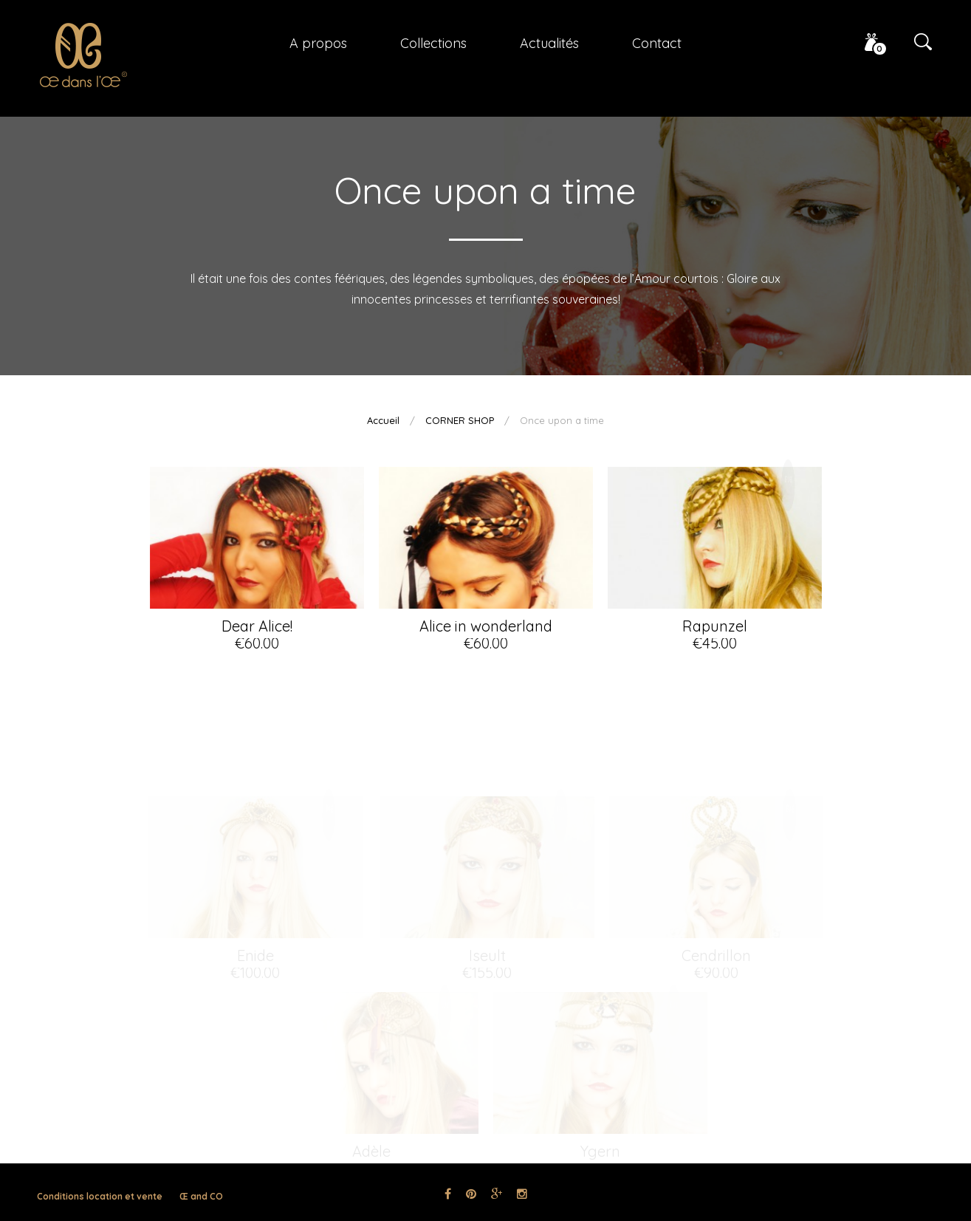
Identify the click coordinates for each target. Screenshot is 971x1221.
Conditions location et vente (99, 1196)
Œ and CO (201, 1196)
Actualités (549, 43)
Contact (657, 43)
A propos (318, 43)
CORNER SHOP (459, 420)
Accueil (383, 420)
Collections (433, 43)
